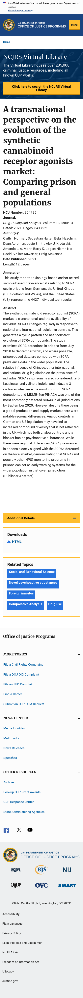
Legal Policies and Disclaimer (22, 943)
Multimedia (11, 738)
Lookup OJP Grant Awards (22, 792)
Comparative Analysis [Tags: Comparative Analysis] (25, 604)
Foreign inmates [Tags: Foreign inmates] (21, 593)
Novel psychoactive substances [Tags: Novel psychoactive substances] (33, 582)
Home (6, 41)
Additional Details (21, 518)
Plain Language (12, 923)
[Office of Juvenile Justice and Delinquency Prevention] (16, 888)
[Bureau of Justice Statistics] (41, 875)
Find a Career (12, 694)
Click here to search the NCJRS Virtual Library (41, 88)
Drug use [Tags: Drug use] (55, 604)
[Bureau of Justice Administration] (16, 873)
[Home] (42, 24)
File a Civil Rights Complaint (23, 664)
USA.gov (8, 971)
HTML (16, 542)
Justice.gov (10, 981)
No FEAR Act (11, 952)
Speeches (10, 758)
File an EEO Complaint (19, 684)
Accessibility (10, 914)
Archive (8, 782)
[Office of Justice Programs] (9, 25)
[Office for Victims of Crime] (41, 888)
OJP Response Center (18, 802)
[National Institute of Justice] (67, 873)
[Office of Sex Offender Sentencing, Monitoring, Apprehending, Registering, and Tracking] (67, 887)
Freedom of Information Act (20, 962)
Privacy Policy (11, 933)
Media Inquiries (14, 728)
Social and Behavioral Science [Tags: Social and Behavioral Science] (32, 572)
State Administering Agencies (23, 812)
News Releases (13, 748)
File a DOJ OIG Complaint (21, 674)
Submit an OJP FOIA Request (23, 704)
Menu (74, 24)
